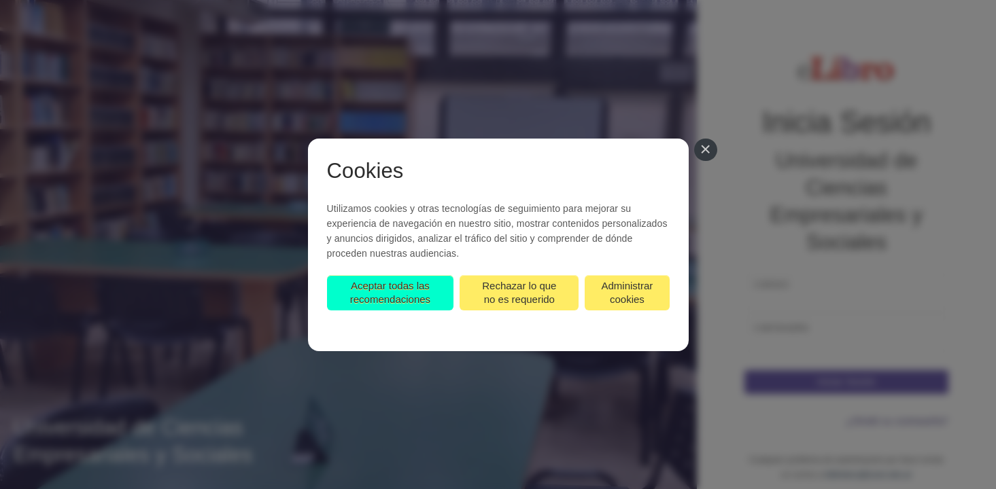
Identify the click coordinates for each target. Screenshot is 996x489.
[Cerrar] (705, 150)
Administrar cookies (627, 292)
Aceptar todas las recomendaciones (390, 292)
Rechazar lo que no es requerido (519, 292)
